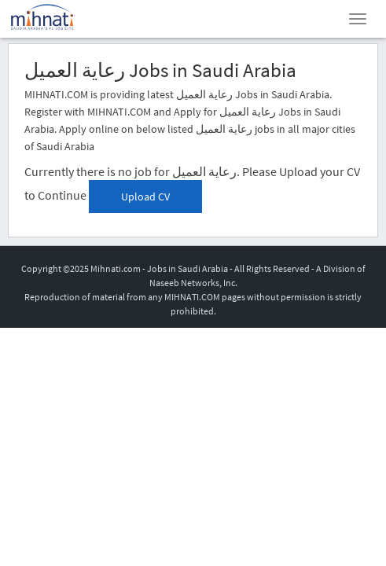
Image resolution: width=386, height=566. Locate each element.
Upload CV (145, 196)
